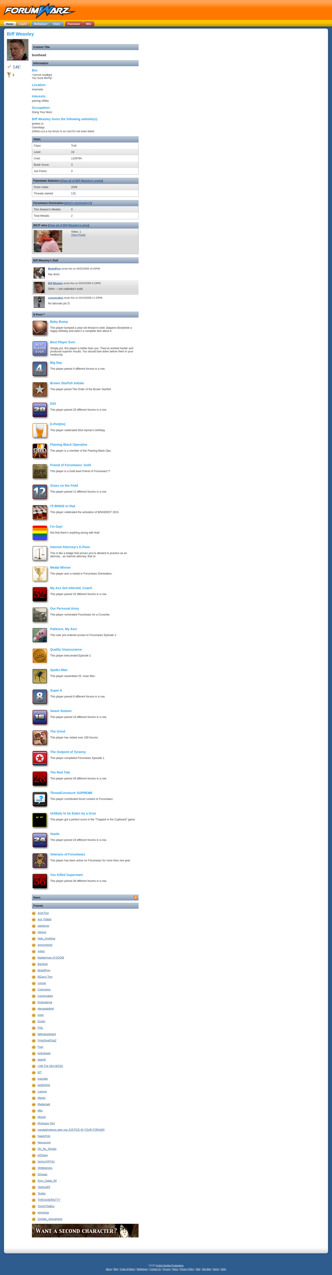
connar (42, 983)
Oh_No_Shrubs (47, 1148)
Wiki (198, 1269)
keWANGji (44, 1085)
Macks (42, 1097)
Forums (166, 1269)
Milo (40, 1110)
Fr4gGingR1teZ (47, 1040)
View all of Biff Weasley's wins (68, 225)
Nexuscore (44, 1142)
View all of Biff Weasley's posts (81, 180)
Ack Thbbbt (44, 919)
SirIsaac (42, 1174)
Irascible (43, 1078)
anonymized (45, 945)
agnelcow (43, 925)
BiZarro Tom (45, 976)
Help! (223, 1269)
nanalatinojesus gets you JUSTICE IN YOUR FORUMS (71, 1129)
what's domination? (78, 203)
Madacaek (44, 1104)
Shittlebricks (45, 1168)
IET (40, 1072)
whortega (43, 1212)
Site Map (206, 1269)
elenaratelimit (46, 1008)
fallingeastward (47, 1034)
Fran (40, 1047)
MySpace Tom (46, 1123)
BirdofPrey (54, 268)
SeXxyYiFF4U (46, 1161)
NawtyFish (44, 1136)
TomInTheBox (46, 1206)
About (109, 1269)
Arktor (41, 951)
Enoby (41, 1021)
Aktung (42, 932)
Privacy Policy (187, 1269)
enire (41, 1015)
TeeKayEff (44, 1187)
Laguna (42, 1091)
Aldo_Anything (46, 938)
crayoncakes (55, 297)
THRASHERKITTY (49, 1199)
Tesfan (42, 1193)
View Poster (78, 235)
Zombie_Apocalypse (50, 1219)
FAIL (40, 1027)
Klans (175, 1269)
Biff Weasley (55, 283)
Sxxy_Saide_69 (47, 1180)
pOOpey (43, 1155)
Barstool (43, 964)
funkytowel (44, 1053)
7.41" (17, 67)
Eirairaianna (45, 1002)
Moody (42, 1117)
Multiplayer (142, 1269)
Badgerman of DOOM (51, 957)
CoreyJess (44, 989)
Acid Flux (43, 913)
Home (216, 1269)
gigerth (42, 1059)
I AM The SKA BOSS (50, 1066)
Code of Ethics (127, 1269)
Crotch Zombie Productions (169, 1265)
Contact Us (155, 1269)
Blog (116, 1269)
